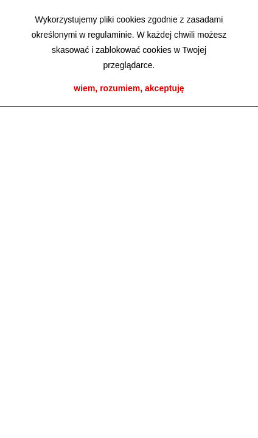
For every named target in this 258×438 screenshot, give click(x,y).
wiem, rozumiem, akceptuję (129, 88)
